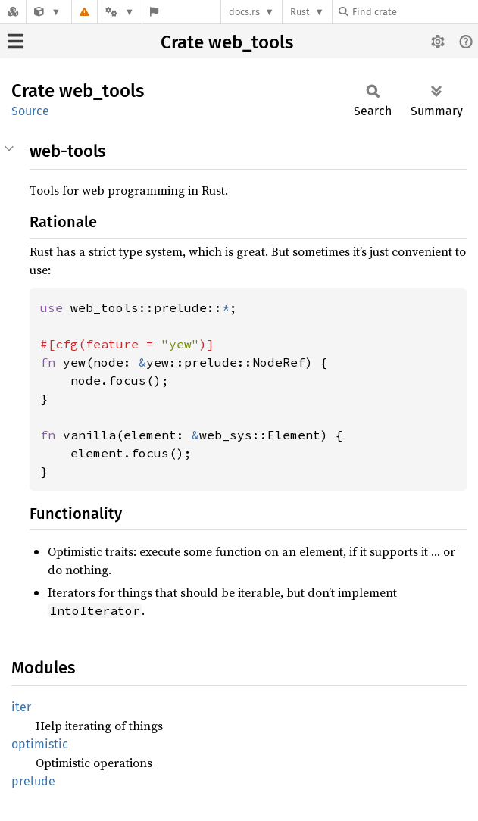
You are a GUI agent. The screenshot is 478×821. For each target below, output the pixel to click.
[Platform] (120, 11)
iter (21, 707)
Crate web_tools (227, 42)
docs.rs (244, 11)
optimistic (39, 744)
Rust (300, 11)
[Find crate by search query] (414, 11)
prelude (33, 781)
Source (30, 111)
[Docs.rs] (13, 11)
